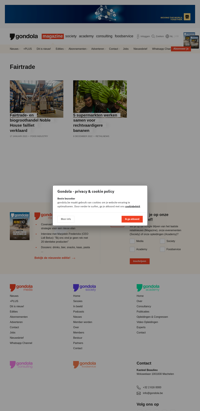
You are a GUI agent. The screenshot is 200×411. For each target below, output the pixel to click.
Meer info (66, 219)
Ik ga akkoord (132, 219)
